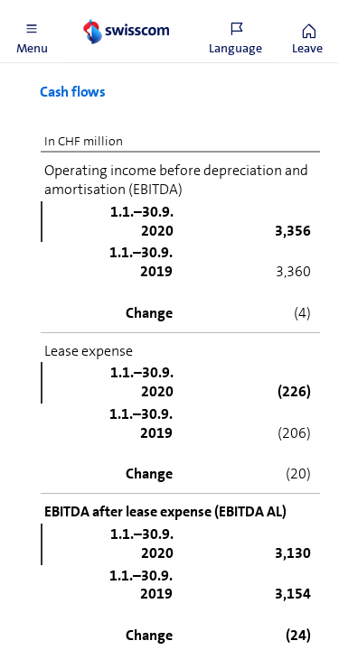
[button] (31, 31)
